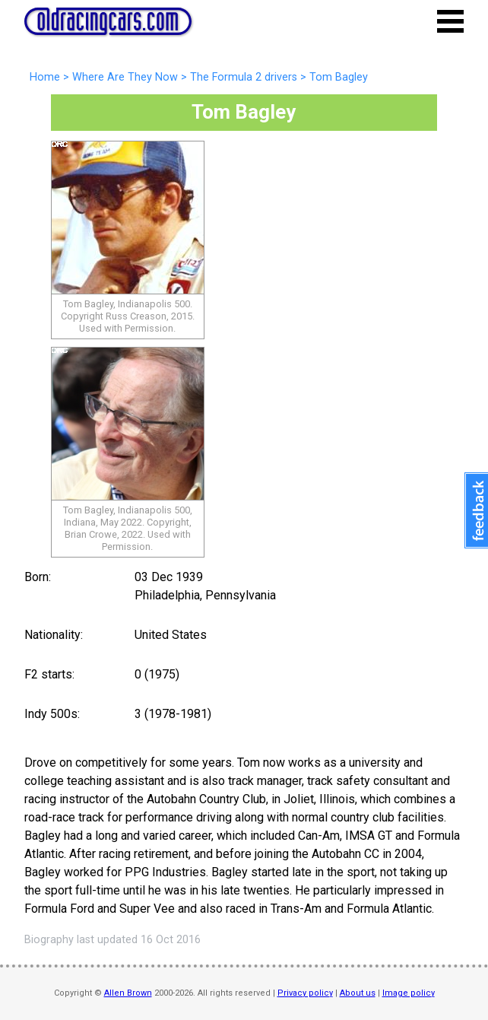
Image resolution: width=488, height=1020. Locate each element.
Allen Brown (128, 993)
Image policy (408, 993)
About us (358, 993)
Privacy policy (305, 993)
